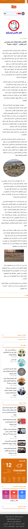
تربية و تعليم (18, 524)
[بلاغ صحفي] (21, 363)
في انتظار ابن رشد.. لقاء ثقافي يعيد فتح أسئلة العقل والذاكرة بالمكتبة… (9, 352)
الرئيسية (24, 38)
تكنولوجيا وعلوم (11, 526)
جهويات (17, 526)
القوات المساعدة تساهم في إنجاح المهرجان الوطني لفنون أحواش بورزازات (9, 371)
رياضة (10, 524)
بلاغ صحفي (13, 359)
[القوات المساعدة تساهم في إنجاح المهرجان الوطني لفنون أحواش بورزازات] (21, 372)
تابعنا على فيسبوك (22, 339)
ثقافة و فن (6, 524)
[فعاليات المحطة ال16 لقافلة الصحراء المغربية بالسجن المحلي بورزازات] (21, 421)
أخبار (21, 38)
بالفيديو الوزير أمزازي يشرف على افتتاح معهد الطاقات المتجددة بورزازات (10, 451)
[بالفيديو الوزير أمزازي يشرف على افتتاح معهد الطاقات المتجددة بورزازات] (21, 450)
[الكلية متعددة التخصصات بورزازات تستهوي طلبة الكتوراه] (21, 443)
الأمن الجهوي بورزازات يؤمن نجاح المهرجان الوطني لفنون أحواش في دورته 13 (9, 381)
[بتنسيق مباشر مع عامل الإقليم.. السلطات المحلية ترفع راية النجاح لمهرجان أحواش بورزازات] (21, 391)
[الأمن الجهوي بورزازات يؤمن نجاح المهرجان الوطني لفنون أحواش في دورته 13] (21, 381)
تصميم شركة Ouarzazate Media (13, 519)
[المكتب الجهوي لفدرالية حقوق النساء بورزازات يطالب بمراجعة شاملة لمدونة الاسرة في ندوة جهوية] (21, 409)
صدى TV (5, 526)
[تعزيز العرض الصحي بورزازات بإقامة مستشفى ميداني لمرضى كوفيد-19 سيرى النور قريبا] (21, 431)
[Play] (23, 13)
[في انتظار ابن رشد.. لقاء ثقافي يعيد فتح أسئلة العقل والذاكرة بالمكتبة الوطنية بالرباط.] (21, 353)
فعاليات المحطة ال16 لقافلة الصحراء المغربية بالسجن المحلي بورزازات (9, 422)
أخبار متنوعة (22, 526)
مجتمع (13, 524)
